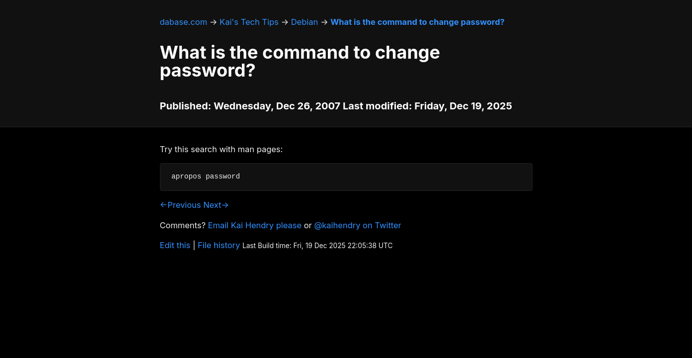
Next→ (216, 205)
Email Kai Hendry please (255, 225)
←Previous (180, 205)
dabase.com (184, 22)
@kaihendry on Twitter (357, 225)
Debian (304, 22)
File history (219, 245)
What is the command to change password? (417, 22)
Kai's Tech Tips (249, 22)
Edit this (175, 245)
